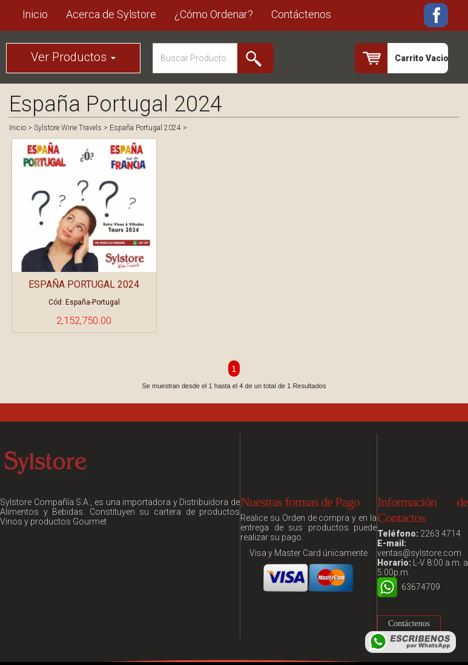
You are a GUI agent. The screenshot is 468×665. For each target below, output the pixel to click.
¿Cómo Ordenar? (213, 14)
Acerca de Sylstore (111, 14)
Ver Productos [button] (73, 57)
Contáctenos (301, 14)
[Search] (213, 58)
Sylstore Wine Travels (68, 128)
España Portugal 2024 (145, 128)
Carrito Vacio (421, 58)
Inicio (35, 14)
